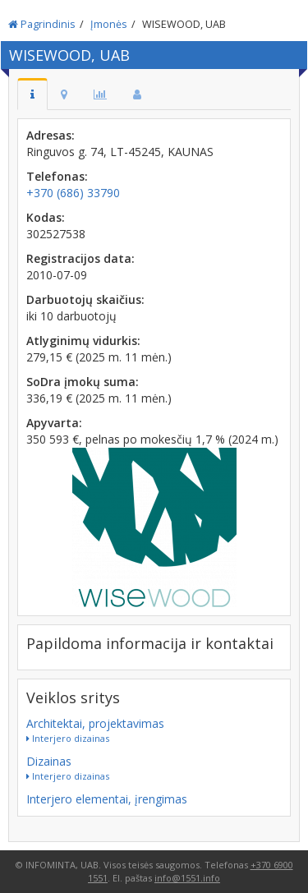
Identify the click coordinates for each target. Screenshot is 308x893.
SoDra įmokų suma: (82, 381)
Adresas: (50, 135)
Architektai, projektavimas (95, 723)
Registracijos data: (80, 258)
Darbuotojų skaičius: (85, 299)
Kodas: (45, 217)
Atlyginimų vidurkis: (83, 340)
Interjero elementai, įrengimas (106, 799)
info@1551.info (187, 878)
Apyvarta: (54, 422)
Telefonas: (57, 176)
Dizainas (48, 761)
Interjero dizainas (67, 738)
